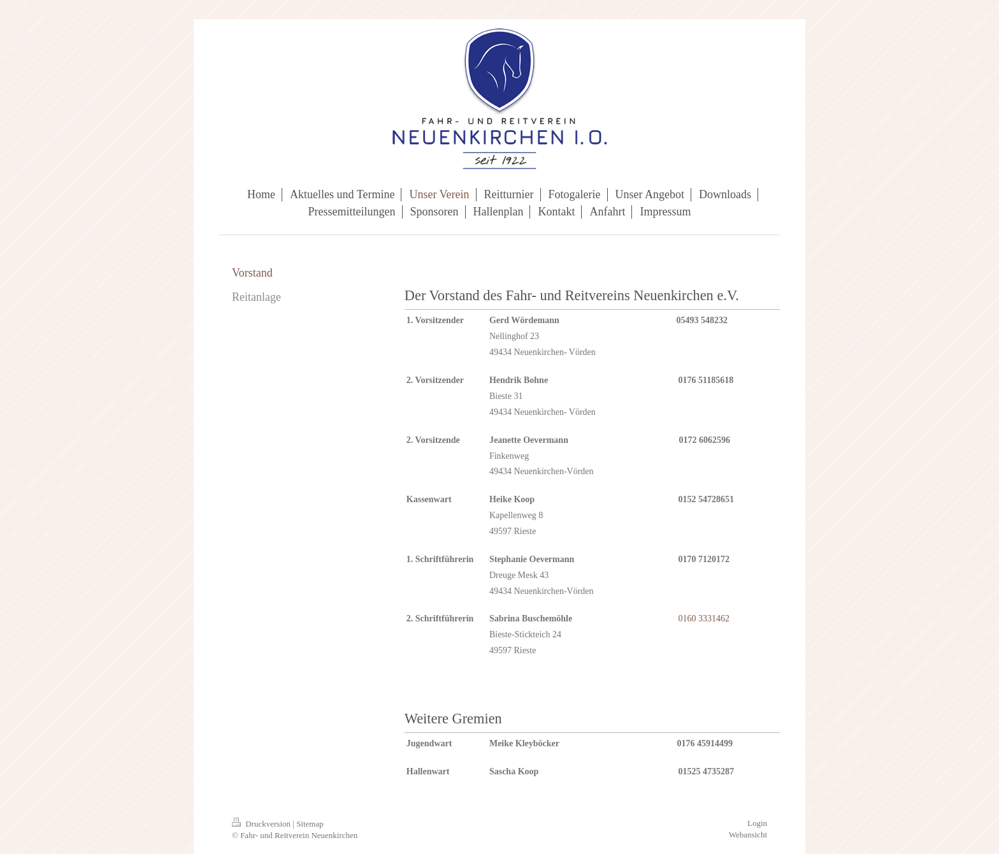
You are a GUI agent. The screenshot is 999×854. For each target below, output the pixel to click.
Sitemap (310, 824)
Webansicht (748, 834)
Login (757, 823)
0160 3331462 (703, 618)
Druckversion (262, 824)
